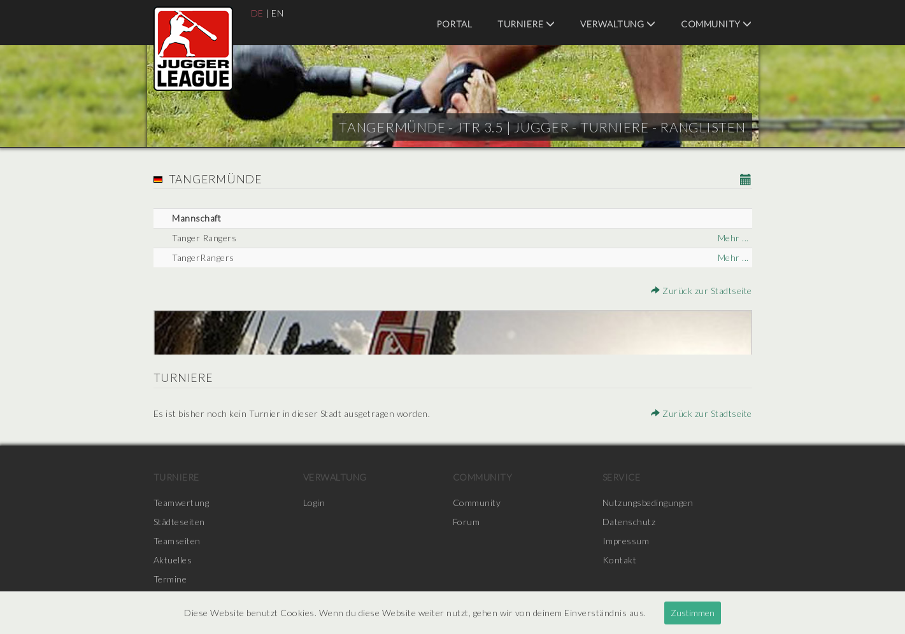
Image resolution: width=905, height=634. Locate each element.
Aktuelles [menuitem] (172, 559)
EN (277, 13)
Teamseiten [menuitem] (177, 540)
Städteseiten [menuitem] (179, 521)
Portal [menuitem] (454, 23)
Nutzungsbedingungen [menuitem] (648, 502)
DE (257, 13)
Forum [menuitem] (466, 521)
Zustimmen (693, 612)
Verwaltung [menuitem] (617, 23)
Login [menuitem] (314, 502)
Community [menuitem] (716, 23)
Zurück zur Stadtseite (701, 290)
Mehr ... (733, 237)
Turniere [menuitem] (526, 23)
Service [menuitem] (621, 477)
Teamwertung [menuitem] (181, 502)
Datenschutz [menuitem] (629, 521)
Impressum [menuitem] (626, 540)
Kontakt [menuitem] (619, 559)
